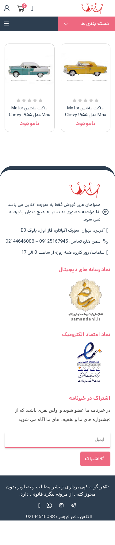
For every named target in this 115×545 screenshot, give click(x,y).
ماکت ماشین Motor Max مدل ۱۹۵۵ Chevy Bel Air (85, 115)
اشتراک (94, 458)
